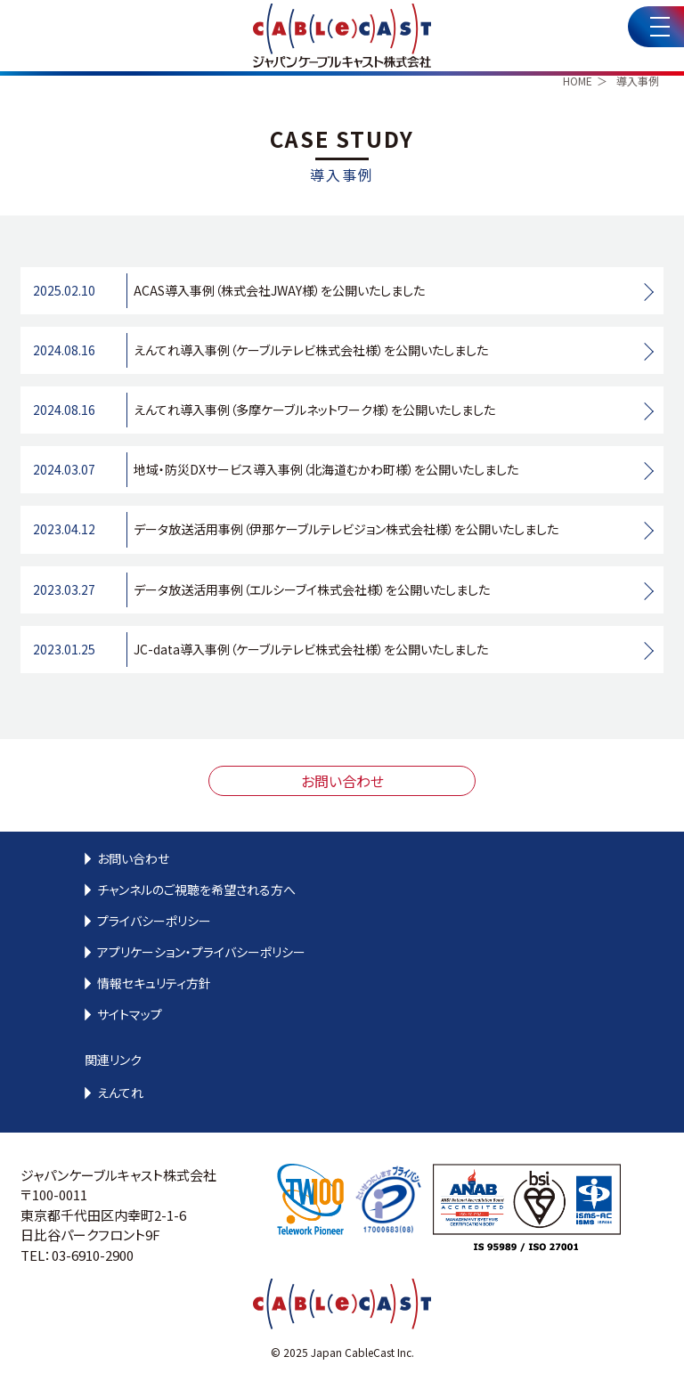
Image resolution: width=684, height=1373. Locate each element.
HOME (577, 80)
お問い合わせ (342, 781)
